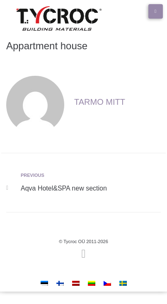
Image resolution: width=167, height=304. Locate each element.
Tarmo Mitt (99, 101)
